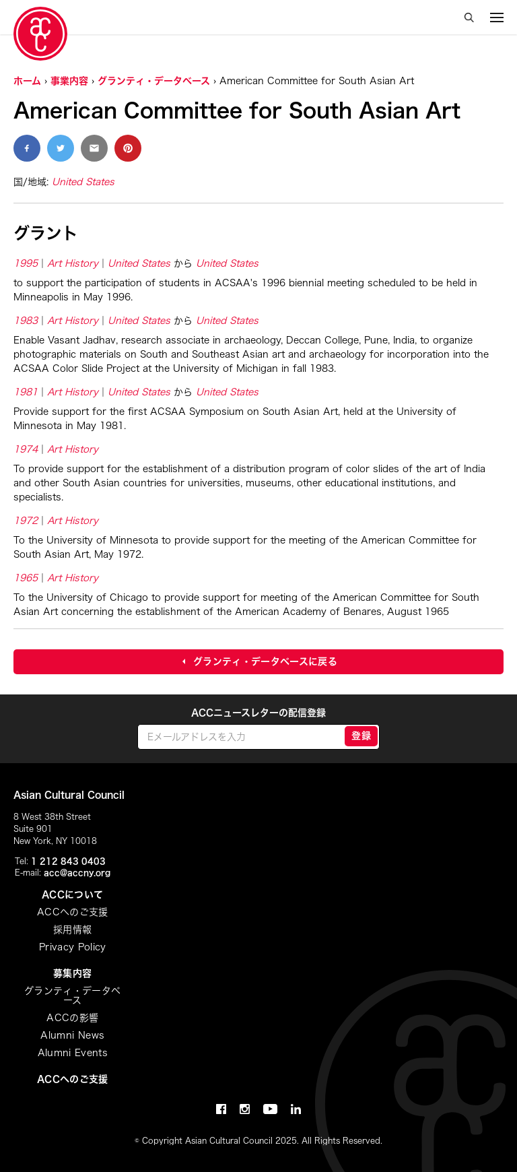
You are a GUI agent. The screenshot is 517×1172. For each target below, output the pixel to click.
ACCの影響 (72, 1017)
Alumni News (72, 1035)
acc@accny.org (77, 872)
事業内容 (69, 81)
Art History (72, 263)
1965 (25, 578)
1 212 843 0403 (68, 861)
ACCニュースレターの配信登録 (258, 712)
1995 (25, 263)
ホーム (27, 81)
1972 (25, 520)
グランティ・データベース (154, 81)
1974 (25, 449)
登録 (361, 735)
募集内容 (72, 973)
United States (83, 182)
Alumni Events (73, 1052)
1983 (25, 320)
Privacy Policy (72, 947)
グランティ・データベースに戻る (265, 661)
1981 (25, 392)
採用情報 (72, 929)
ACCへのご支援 (72, 912)
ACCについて (72, 894)
